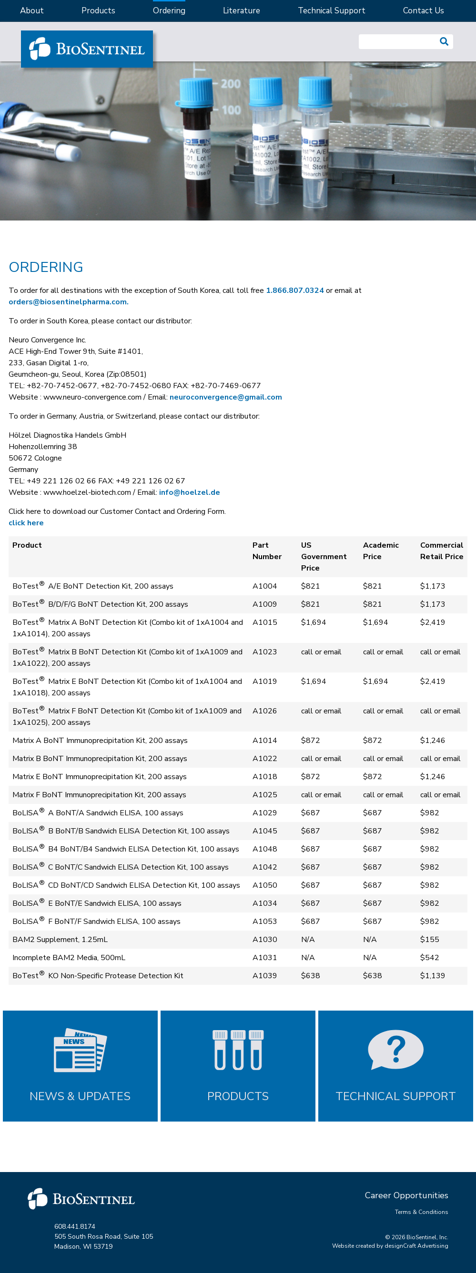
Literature (241, 10)
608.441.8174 (74, 1226)
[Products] (238, 1066)
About (32, 10)
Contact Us (423, 10)
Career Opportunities (406, 1195)
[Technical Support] (395, 1066)
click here (26, 523)
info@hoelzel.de (189, 492)
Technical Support (331, 10)
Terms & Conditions (421, 1212)
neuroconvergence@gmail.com (226, 397)
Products (98, 10)
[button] (444, 41)
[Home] (87, 49)
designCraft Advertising (416, 1246)
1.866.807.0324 (295, 290)
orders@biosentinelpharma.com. (69, 302)
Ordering (169, 10)
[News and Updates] (80, 1066)
